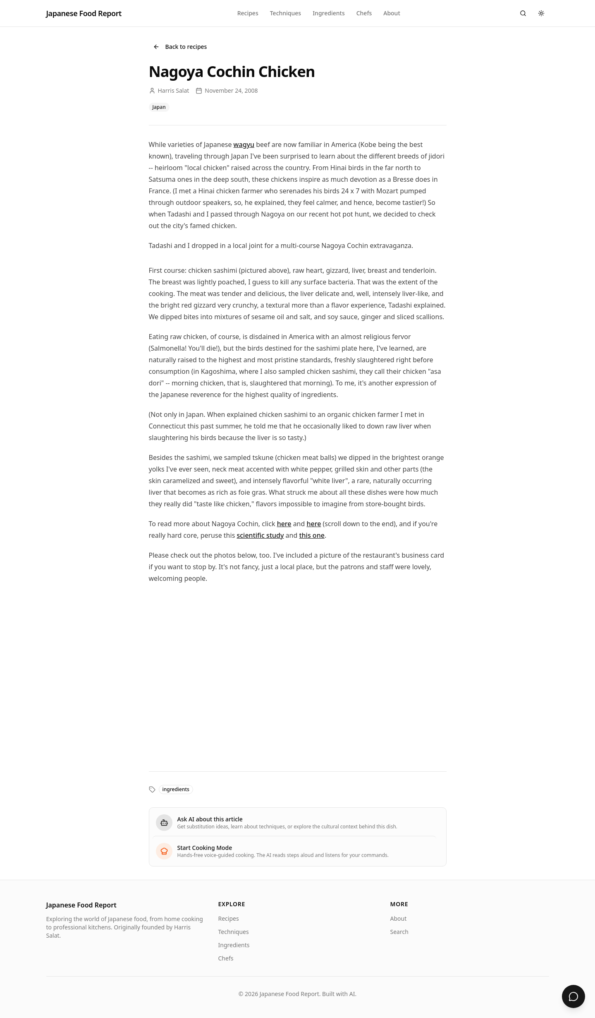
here (284, 523)
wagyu (244, 144)
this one (311, 535)
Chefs (364, 13)
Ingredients (329, 13)
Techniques (285, 13)
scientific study (260, 535)
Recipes (247, 13)
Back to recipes (180, 47)
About (391, 13)
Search (399, 932)
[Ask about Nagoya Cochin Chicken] (573, 996)
